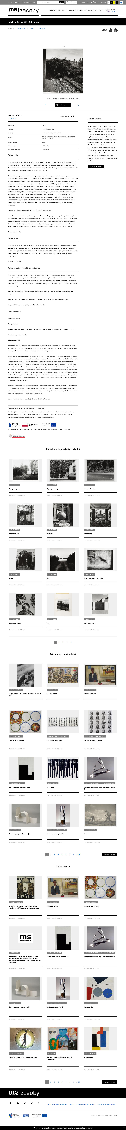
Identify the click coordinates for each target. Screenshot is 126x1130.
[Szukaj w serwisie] (47, 2)
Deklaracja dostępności (82, 1104)
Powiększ (64, 105)
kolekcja (52, 10)
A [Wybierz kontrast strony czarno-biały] (111, 2)
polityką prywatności (85, 1128)
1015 (79, 854)
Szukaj (61, 2)
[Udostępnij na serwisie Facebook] (73, 116)
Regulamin (93, 1104)
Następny (78, 105)
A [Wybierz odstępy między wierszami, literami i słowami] (96, 2)
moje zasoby (102, 10)
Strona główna (20, 28)
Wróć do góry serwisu (109, 1104)
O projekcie (72, 1104)
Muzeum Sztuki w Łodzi (14, 2)
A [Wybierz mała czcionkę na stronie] (87, 2)
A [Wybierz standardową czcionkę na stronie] (89, 2)
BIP (66, 1104)
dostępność (92, 10)
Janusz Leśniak (15, 115)
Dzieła (32, 28)
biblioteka (81, 10)
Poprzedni (47, 105)
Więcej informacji (96, 166)
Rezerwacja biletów (29, 2)
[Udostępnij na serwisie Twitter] (72, 116)
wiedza (71, 10)
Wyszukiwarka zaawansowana (71, 2)
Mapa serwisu (60, 1104)
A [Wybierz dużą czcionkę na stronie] (92, 2)
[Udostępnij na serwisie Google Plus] (69, 116)
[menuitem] (53, 10)
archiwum (61, 10)
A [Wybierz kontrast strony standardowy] (108, 2)
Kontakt (100, 1104)
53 (79, 1082)
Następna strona (109, 854)
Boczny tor (42, 28)
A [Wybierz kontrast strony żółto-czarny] (114, 2)
